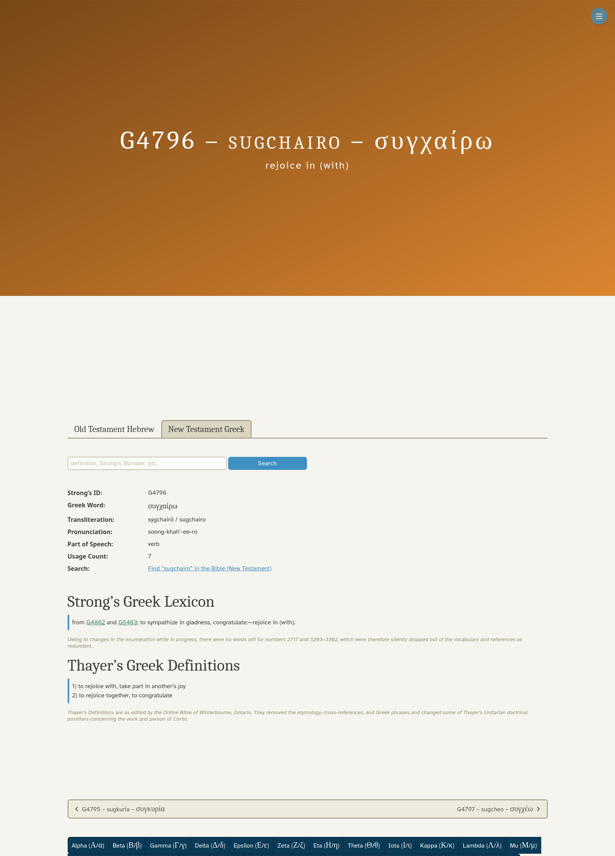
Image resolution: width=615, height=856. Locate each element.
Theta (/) (364, 845)
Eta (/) (326, 845)
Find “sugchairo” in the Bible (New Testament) (209, 568)
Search (267, 463)
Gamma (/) (168, 845)
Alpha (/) (88, 845)
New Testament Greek (206, 429)
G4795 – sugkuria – (120, 808)
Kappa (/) (437, 845)
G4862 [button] (95, 622)
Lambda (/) (482, 845)
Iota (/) (400, 845)
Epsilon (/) (251, 845)
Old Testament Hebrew (114, 429)
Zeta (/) (291, 845)
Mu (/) (523, 845)
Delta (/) (210, 845)
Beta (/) (127, 845)
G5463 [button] (127, 622)
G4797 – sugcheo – (498, 808)
